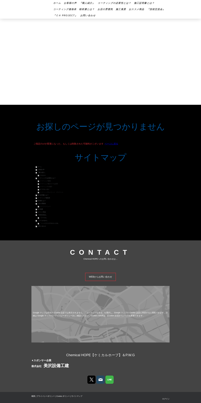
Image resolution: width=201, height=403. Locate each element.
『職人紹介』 (87, 3)
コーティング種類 (45, 181)
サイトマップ (76, 396)
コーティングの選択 (45, 186)
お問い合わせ (88, 15)
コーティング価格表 (64, 9)
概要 (33, 396)
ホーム (57, 3)
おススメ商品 (136, 9)
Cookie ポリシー (63, 396)
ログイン (166, 399)
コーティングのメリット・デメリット (51, 192)
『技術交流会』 (156, 9)
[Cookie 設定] (113, 315)
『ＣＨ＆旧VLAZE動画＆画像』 (49, 223)
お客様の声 (70, 3)
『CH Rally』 (43, 217)
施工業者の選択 (44, 189)
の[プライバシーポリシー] (61, 315)
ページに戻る (111, 143)
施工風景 (121, 9)
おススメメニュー (45, 206)
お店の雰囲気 (105, 9)
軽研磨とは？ (87, 9)
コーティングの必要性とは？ (114, 3)
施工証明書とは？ (144, 3)
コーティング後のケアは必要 (48, 184)
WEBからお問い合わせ (100, 277)
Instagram (42, 175)
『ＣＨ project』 (65, 15)
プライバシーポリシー (46, 396)
